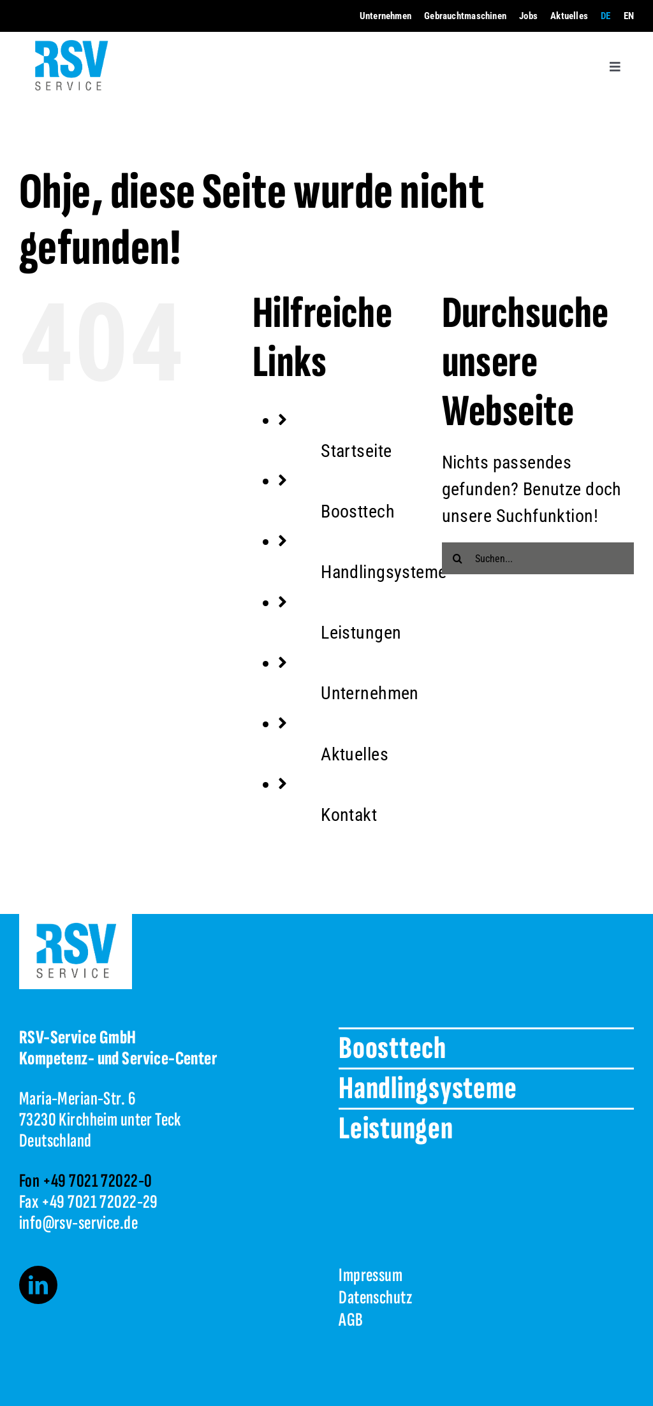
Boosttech (358, 511)
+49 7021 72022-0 (97, 1181)
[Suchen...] (538, 558)
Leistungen (361, 632)
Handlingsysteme (383, 572)
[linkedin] (38, 1285)
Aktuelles (354, 754)
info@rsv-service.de (78, 1223)
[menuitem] (605, 16)
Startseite (356, 450)
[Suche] (458, 558)
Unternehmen (370, 693)
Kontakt (349, 814)
